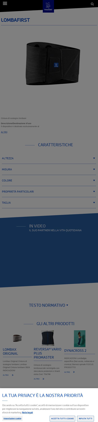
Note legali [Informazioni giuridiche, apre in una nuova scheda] (27, 416)
